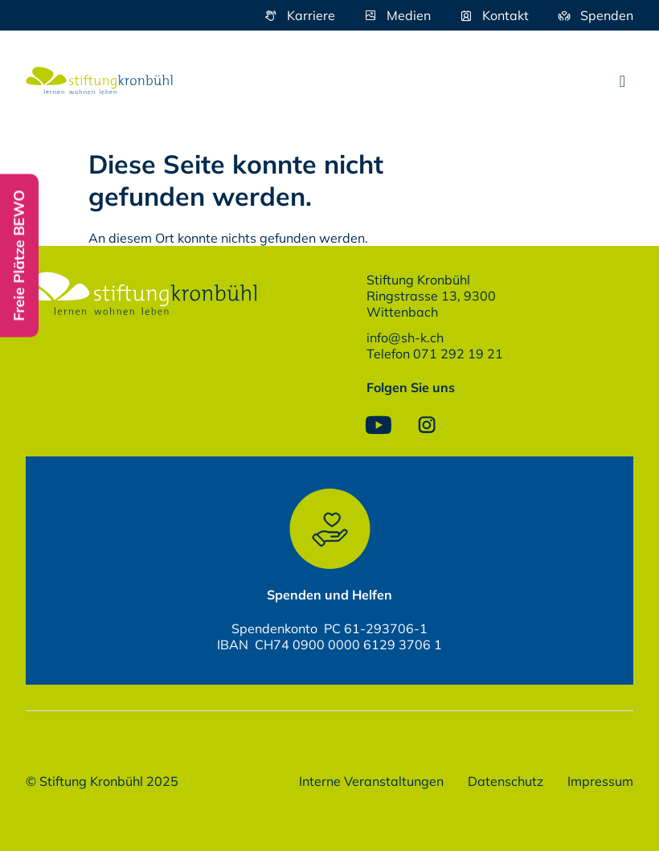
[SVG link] (99, 81)
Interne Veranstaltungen (371, 781)
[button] (622, 81)
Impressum (600, 781)
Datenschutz (505, 781)
